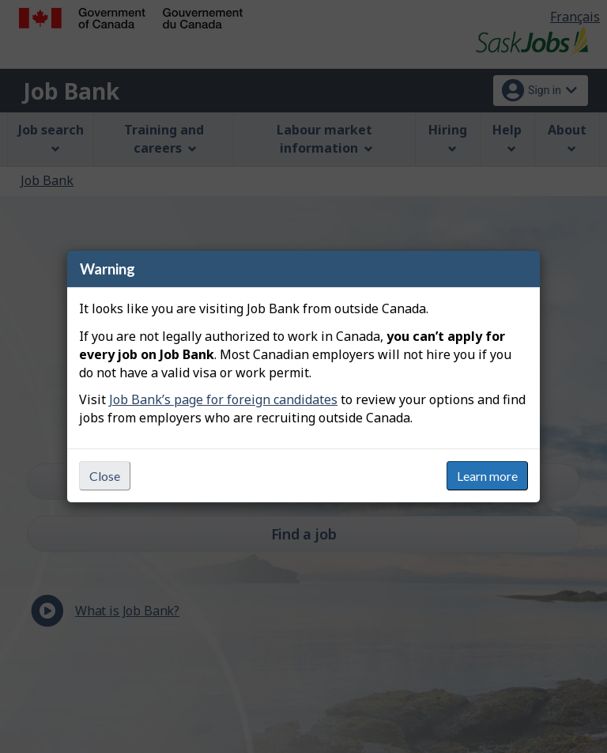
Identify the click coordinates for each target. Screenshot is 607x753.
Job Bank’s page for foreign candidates (223, 399)
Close (104, 475)
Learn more (487, 475)
